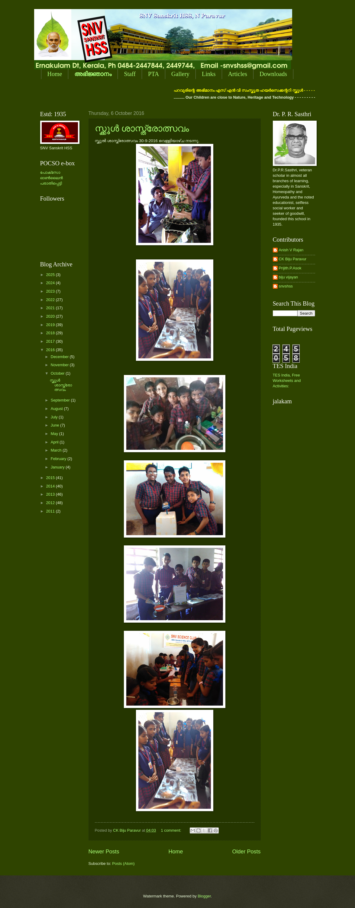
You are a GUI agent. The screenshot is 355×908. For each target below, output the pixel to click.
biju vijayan (288, 277)
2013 (51, 494)
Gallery (180, 74)
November (60, 365)
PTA (153, 74)
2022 (51, 299)
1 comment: (171, 830)
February (59, 458)
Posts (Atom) (123, 863)
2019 (51, 324)
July (55, 417)
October (58, 373)
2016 (51, 350)
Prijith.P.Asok (290, 268)
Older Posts (246, 852)
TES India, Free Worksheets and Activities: (287, 380)
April (55, 442)
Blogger (204, 896)
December (60, 356)
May (55, 433)
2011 (51, 511)
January (58, 467)
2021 (51, 308)
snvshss (286, 286)
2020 (51, 316)
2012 (51, 502)
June (55, 425)
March (57, 450)
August (57, 408)
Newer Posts (104, 852)
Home (54, 74)
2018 (51, 333)
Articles (237, 74)
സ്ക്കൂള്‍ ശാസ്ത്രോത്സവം (142, 128)
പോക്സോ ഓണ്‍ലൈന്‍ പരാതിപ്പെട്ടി (51, 178)
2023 (51, 291)
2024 (51, 283)
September (61, 400)
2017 (51, 341)
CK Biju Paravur (293, 259)
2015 (51, 477)
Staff (130, 74)
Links (209, 74)
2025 (51, 274)
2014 (51, 486)
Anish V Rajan (291, 250)
